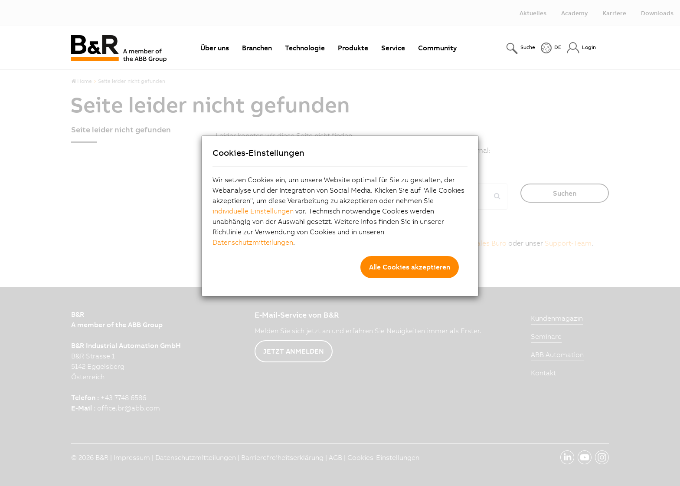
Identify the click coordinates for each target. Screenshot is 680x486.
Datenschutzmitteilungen (252, 242)
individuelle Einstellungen (253, 211)
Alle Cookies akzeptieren (409, 267)
